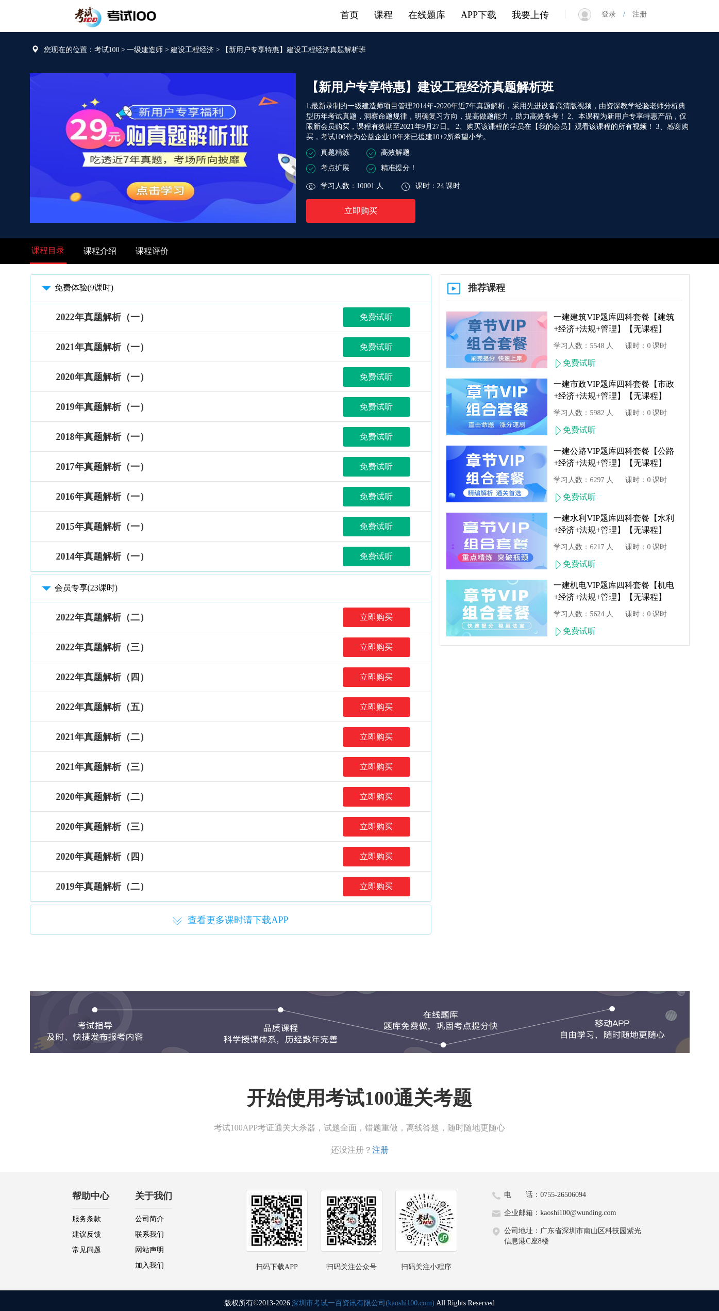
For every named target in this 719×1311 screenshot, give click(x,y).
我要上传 (530, 15)
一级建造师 (145, 50)
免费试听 (376, 317)
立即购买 (360, 210)
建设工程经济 (192, 50)
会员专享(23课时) (78, 587)
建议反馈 (86, 1234)
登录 (612, 14)
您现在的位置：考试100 (82, 50)
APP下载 (478, 15)
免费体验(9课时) (76, 287)
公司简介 (149, 1219)
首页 (349, 15)
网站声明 (149, 1250)
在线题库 (426, 15)
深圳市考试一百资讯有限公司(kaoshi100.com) (363, 1303)
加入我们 (149, 1265)
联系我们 (149, 1234)
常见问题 (86, 1250)
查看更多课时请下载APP (230, 920)
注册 (636, 14)
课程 (383, 15)
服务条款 (86, 1219)
